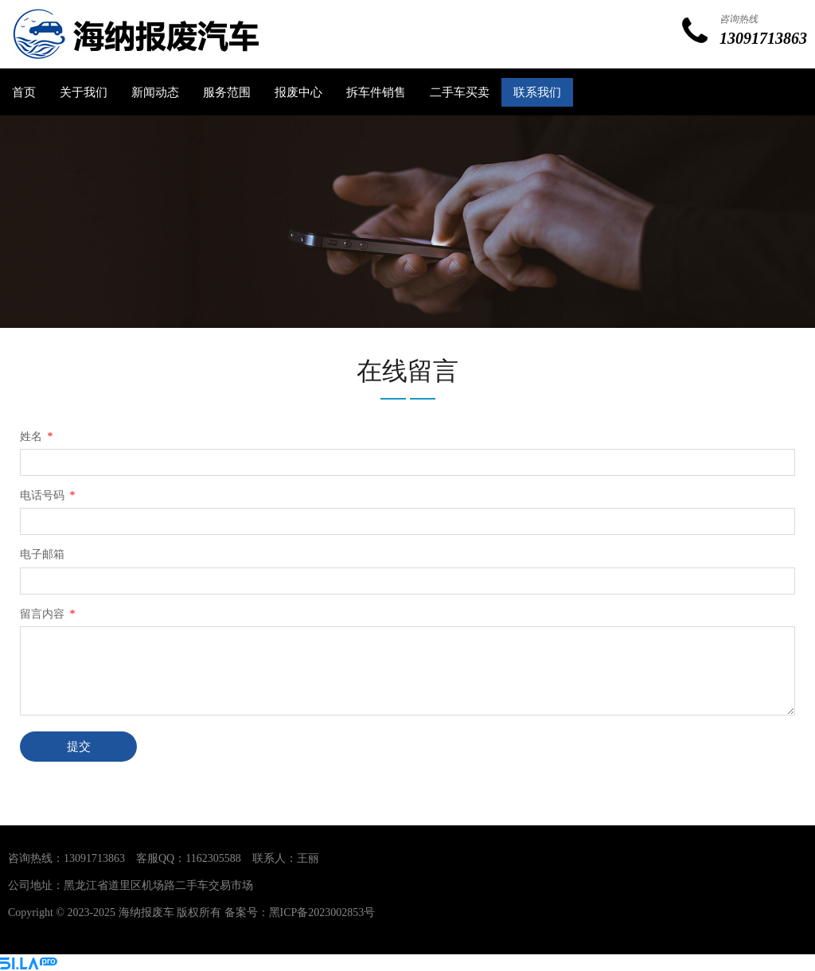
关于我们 (83, 92)
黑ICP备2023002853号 (322, 912)
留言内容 (49, 614)
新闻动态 (155, 92)
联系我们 (537, 92)
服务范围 (227, 92)
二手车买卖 (459, 92)
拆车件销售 (376, 92)
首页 (24, 92)
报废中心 (298, 92)
